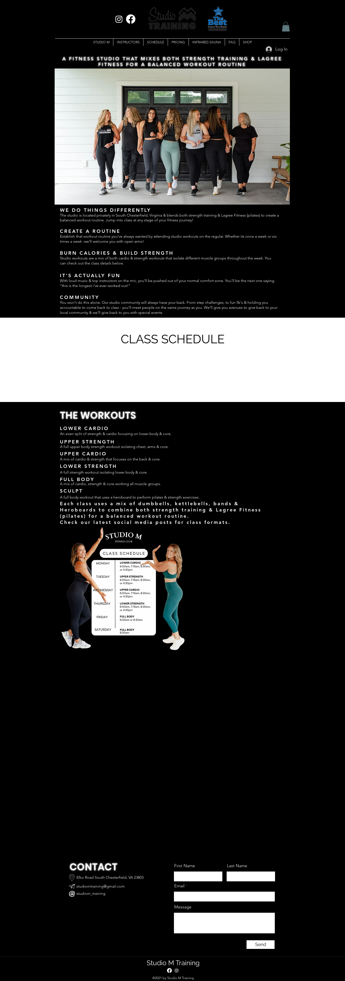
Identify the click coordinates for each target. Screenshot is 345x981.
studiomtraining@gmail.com (100, 886)
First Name (184, 866)
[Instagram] (119, 19)
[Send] (261, 944)
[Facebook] (130, 19)
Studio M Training (173, 963)
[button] (286, 27)
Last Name (237, 866)
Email (179, 886)
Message (182, 907)
